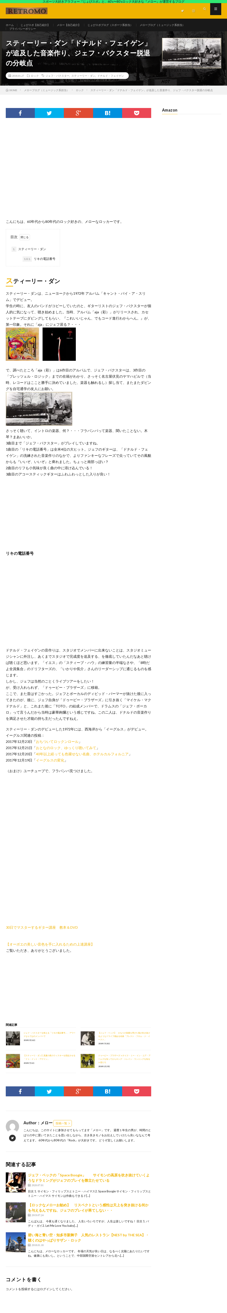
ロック (35, 84)
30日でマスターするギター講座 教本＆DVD (42, 936)
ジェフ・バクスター (57, 84)
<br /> (19, 900)
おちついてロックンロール (57, 750)
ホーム (10, 25)
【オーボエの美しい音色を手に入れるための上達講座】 (50, 953)
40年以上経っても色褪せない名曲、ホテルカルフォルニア (82, 763)
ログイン (46, 1298)
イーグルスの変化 (50, 769)
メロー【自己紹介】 (77, 25)
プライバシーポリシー (24, 33)
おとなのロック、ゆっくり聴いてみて (66, 756)
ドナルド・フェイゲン (110, 84)
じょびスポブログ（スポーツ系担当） (124, 25)
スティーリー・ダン (83, 84)
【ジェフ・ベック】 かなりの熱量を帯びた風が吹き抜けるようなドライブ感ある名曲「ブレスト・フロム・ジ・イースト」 (124, 1045)
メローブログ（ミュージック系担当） (183, 25)
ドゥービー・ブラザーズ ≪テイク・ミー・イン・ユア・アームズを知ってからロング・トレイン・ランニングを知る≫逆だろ (124, 1067)
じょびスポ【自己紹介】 (39, 25)
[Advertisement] (78, 172)
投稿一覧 (61, 1132)
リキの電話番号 (39, 268)
